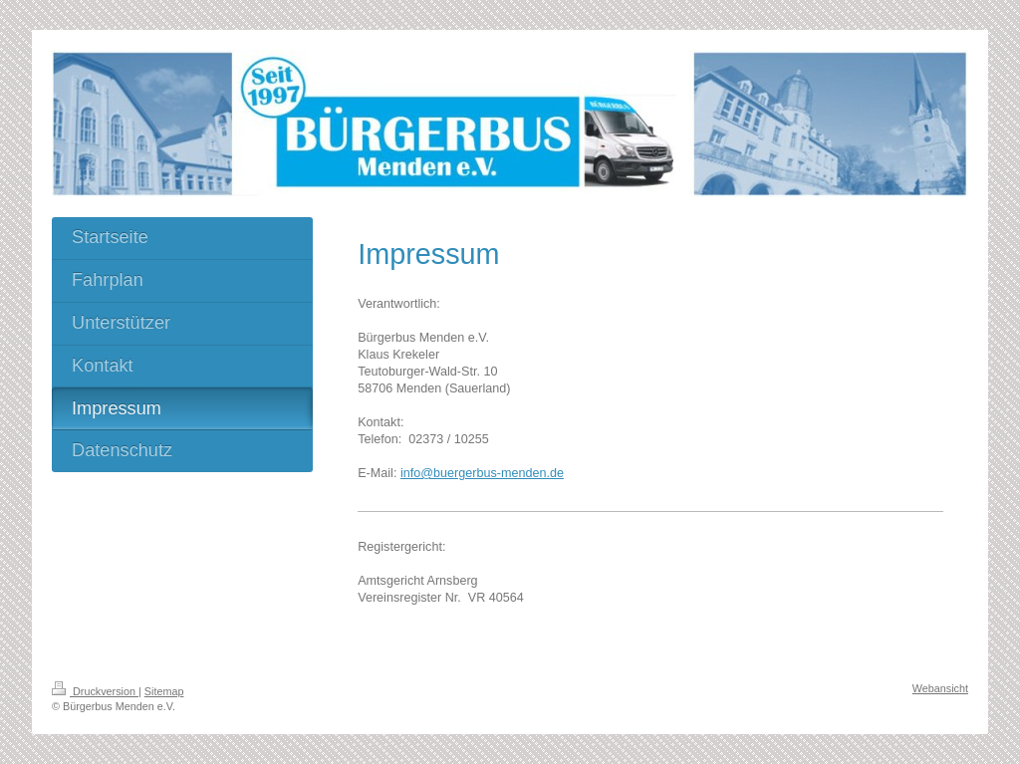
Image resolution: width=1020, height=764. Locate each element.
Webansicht (940, 688)
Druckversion (95, 691)
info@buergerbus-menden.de (482, 473)
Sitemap (164, 691)
